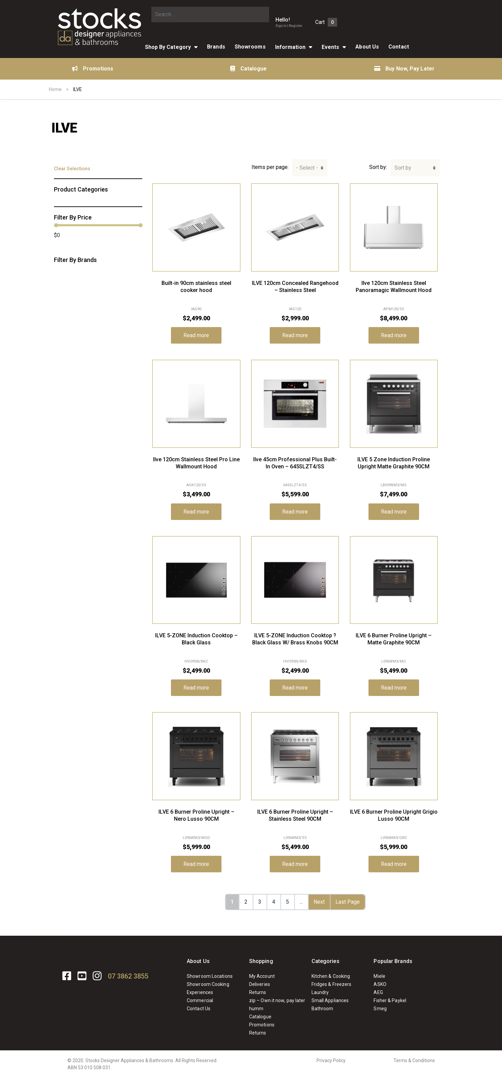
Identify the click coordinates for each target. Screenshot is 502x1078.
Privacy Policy (331, 1060)
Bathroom (322, 1008)
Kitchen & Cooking (331, 976)
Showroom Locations (210, 976)
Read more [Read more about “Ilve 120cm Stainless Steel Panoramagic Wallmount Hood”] (394, 335)
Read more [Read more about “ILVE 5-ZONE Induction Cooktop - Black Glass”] (196, 687)
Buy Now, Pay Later (404, 68)
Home (55, 89)
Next (319, 902)
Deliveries (259, 984)
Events (330, 47)
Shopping (261, 961)
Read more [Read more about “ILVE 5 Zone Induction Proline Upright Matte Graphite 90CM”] (394, 511)
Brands (216, 46)
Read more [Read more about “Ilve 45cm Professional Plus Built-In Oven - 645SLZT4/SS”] (295, 511)
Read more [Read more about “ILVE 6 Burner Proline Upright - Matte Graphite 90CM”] (394, 687)
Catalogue (248, 68)
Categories (325, 961)
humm (256, 1008)
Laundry (320, 992)
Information (290, 47)
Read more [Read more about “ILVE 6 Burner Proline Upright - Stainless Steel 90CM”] (295, 864)
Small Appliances (330, 1000)
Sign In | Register (288, 26)
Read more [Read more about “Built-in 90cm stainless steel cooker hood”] (196, 335)
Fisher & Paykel (390, 1000)
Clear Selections (72, 168)
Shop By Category (168, 47)
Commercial (200, 1000)
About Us (367, 46)
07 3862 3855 (128, 976)
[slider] (56, 225)
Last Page (347, 902)
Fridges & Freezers (332, 984)
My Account (262, 976)
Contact (398, 46)
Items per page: (270, 167)
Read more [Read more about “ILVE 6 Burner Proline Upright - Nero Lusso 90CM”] (196, 864)
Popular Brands (393, 961)
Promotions (92, 68)
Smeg (380, 1008)
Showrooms (250, 46)
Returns (257, 992)
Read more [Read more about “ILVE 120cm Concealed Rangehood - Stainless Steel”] (295, 335)
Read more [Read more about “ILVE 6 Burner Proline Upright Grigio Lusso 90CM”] (394, 864)
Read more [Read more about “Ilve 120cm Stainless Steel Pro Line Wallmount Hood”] (196, 511)
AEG (378, 992)
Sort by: (378, 167)
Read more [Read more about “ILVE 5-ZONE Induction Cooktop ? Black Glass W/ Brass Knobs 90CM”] (295, 687)
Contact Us (198, 1008)
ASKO (380, 984)
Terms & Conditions (414, 1060)
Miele (379, 976)
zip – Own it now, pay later (277, 1000)
